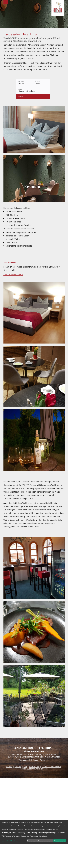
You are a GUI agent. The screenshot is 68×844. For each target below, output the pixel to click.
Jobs (25, 766)
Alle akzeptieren (59, 841)
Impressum (34, 766)
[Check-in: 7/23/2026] (24, 83)
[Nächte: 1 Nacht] (41, 83)
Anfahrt (9, 766)
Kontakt (18, 766)
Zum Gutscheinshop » (13, 274)
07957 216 (14, 756)
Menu (5, 2)
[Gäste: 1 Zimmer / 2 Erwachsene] (33, 90)
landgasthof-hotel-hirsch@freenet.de (44, 756)
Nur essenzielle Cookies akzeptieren (39, 841)
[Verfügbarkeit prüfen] (33, 96)
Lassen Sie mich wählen (9, 841)
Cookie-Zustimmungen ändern (34, 768)
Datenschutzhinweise (51, 766)
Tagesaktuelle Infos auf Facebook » (34, 760)
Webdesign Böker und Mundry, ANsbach (19, 779)
